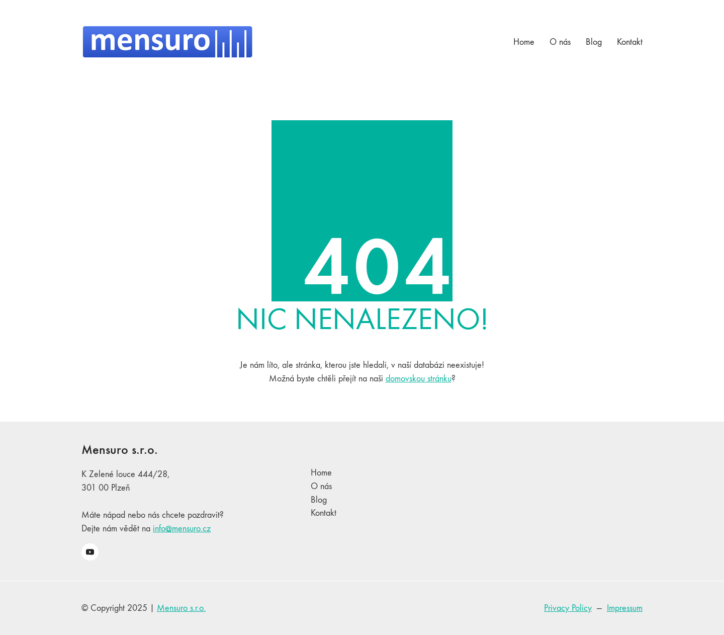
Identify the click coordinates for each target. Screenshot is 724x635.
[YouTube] (90, 552)
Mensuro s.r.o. (181, 608)
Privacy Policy (568, 608)
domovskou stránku (418, 378)
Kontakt (323, 513)
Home (321, 472)
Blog (319, 500)
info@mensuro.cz (182, 528)
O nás (321, 486)
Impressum (625, 608)
